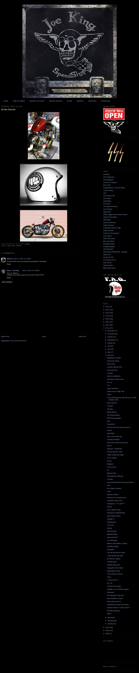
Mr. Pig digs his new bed (115, 595)
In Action (110, 479)
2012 (107, 325)
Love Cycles (107, 236)
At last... (109, 461)
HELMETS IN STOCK (37, 101)
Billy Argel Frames (109, 268)
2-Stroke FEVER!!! (113, 439)
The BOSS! (111, 424)
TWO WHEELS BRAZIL (115, 476)
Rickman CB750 (112, 494)
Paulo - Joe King (13, 270)
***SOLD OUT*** (112, 580)
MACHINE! (110, 433)
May (109, 352)
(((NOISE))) (107, 201)
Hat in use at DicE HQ (114, 436)
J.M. (108, 385)
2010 (107, 627)
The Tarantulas (112, 540)
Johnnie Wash (108, 265)
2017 (107, 310)
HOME (6, 101)
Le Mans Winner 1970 (114, 367)
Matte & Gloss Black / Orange (117, 543)
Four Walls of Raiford (114, 488)
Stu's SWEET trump (114, 510)
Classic (109, 430)
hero (9, 245)
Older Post (82, 336)
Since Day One (112, 370)
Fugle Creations (108, 225)
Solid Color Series (113, 361)
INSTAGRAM (105, 101)
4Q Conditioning (108, 177)
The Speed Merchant (110, 206)
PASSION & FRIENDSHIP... (116, 513)
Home (44, 336)
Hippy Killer (107, 212)
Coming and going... (114, 611)
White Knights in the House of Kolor (115, 214)
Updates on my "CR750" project (118, 589)
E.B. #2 (109, 382)
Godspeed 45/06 (108, 244)
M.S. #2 (109, 583)
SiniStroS (106, 174)
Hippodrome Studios (114, 358)
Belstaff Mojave (112, 534)
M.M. (108, 421)
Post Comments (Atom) (19, 341)
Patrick (109, 507)
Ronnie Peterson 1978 (114, 452)
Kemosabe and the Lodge (112, 228)
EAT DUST (107, 204)
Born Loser (107, 185)
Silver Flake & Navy (113, 516)
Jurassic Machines (109, 222)
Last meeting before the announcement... (121, 482)
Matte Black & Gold (113, 571)
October (110, 337)
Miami (109, 614)
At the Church (8, 109)
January (110, 624)
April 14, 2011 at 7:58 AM (30, 270)
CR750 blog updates (114, 418)
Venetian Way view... (114, 565)
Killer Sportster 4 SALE (115, 598)
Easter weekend (112, 388)
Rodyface (110, 464)
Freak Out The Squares (111, 233)
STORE (69, 101)
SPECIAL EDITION (55, 101)
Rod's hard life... (112, 403)
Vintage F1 (110, 519)
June (109, 349)
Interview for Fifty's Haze (115, 379)
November (111, 334)
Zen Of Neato (107, 209)
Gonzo (109, 446)
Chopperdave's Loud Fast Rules (114, 188)
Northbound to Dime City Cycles (118, 604)
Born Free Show (108, 241)
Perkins (109, 528)
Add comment (7, 282)
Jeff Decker (107, 220)
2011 (107, 328)
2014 (107, 319)
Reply (9, 264)
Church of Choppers (110, 182)
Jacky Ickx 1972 (112, 537)
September (111, 340)
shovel (19, 245)
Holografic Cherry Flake (115, 568)
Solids (109, 394)
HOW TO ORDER (19, 101)
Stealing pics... (112, 522)
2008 (107, 633)
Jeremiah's (110, 592)
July (109, 346)
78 (108, 470)
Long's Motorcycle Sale (115, 556)
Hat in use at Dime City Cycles (117, 442)
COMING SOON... (113, 546)
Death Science (108, 230)
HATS (109, 577)
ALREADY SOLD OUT (114, 501)
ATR (104, 193)
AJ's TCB (110, 525)
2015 (107, 316)
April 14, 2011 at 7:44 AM (22, 259)
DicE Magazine (108, 180)
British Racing (111, 412)
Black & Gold (111, 473)
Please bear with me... (114, 601)
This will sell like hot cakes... (116, 552)
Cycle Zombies (108, 190)
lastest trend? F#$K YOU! (115, 391)
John (108, 485)
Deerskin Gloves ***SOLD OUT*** (118, 607)
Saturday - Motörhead (114, 449)
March (109, 617)
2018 (107, 307)
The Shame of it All (109, 260)
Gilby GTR (106, 254)
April (109, 355)
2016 (107, 313)
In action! (110, 406)
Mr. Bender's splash (113, 559)
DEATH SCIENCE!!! (114, 376)
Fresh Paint (111, 364)
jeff (13, 245)
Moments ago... (112, 531)
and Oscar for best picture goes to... (119, 427)
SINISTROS (92, 101)
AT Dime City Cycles (114, 586)
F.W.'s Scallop (112, 458)
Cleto (108, 491)
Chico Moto (107, 198)
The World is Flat (109, 196)
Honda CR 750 (108, 257)
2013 (107, 322)
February (110, 621)
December (111, 331)
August (110, 343)
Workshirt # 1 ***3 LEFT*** (116, 504)
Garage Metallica (109, 246)
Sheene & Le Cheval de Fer (116, 497)
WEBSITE (80, 101)
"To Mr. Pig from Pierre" (115, 574)
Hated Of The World (110, 217)
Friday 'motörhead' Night (115, 455)
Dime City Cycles (109, 238)
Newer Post (5, 336)
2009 (107, 630)
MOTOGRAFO (108, 249)
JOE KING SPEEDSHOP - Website (115, 252)
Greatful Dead (112, 562)
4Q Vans (110, 409)
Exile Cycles (107, 262)
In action (110, 373)
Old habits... (111, 549)
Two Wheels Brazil (113, 415)
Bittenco (10, 259)
